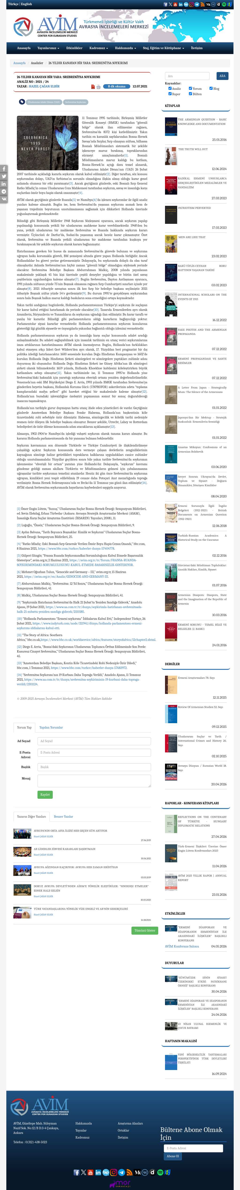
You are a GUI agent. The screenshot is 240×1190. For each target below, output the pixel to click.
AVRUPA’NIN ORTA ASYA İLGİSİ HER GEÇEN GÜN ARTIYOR (70, 830)
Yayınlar (80, 1130)
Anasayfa (23, 48)
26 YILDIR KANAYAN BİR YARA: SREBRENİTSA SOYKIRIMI (88, 63)
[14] (144, 483)
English (26, 4)
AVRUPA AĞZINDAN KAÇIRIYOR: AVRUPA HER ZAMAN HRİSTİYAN (76, 867)
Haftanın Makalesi (181, 1041)
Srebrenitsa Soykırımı (75, 102)
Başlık (25, 767)
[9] (84, 293)
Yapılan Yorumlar (51, 727)
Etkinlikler (74, 48)
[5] (74, 200)
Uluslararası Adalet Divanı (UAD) (44, 102)
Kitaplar (172, 106)
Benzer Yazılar (63, 817)
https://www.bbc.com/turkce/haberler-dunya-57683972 (89, 668)
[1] (126, 155)
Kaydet (45, 795)
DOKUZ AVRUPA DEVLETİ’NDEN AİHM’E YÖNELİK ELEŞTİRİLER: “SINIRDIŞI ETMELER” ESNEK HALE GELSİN (91, 888)
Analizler (37, 63)
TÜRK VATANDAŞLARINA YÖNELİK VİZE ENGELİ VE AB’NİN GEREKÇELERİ (81, 909)
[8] (29, 289)
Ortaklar (123, 1130)
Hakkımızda (125, 48)
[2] (108, 174)
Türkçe (13, 4)
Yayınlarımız (48, 48)
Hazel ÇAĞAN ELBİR (44, 86)
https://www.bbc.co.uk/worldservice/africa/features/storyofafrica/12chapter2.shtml (98, 640)
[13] (112, 427)
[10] (96, 310)
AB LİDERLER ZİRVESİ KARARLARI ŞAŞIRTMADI (64, 849)
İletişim (197, 48)
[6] (95, 200)
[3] (71, 183)
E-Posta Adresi (25, 755)
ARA (222, 76)
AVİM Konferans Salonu (182, 946)
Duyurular (174, 963)
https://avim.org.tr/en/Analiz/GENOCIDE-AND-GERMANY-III (66, 577)
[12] (144, 392)
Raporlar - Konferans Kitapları (192, 803)
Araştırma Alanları (130, 1123)
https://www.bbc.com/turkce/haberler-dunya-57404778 (76, 549)
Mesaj (26, 778)
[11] (59, 373)
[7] (77, 279)
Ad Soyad (23, 741)
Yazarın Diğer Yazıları (31, 817)
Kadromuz (99, 48)
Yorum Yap (24, 727)
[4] (80, 193)
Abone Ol (173, 1156)
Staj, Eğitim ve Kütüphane (163, 48)
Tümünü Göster (145, 930)
